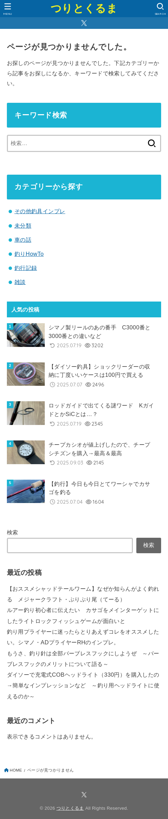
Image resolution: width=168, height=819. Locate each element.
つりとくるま (84, 8)
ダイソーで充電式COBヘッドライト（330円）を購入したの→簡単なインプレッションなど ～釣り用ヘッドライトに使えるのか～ (83, 685)
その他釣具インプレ (39, 211)
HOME (16, 770)
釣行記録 (25, 268)
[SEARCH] (160, 9)
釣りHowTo (29, 254)
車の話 (22, 240)
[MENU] (7, 9)
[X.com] (84, 23)
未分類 (22, 225)
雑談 (20, 282)
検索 (12, 532)
